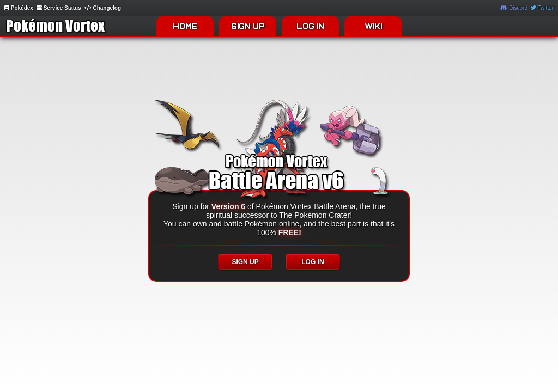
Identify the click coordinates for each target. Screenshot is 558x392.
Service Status (59, 8)
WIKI (373, 26)
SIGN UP (248, 26)
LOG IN (310, 26)
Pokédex (18, 8)
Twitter (542, 8)
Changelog (102, 8)
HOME (185, 26)
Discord (513, 8)
